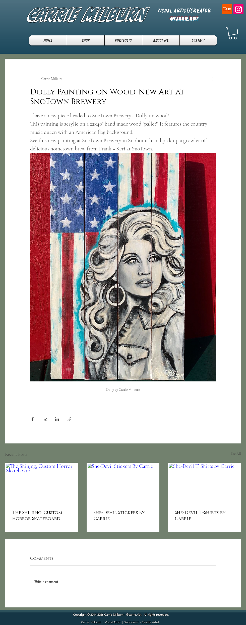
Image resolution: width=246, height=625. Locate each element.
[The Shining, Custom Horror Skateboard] (41, 484)
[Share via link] (69, 419)
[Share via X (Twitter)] (44, 419)
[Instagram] (238, 9)
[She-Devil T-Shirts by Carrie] (204, 484)
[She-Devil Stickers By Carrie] (123, 484)
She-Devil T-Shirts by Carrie (200, 516)
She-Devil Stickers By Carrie (119, 516)
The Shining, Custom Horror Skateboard (37, 516)
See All (236, 453)
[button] (233, 33)
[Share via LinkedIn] (57, 419)
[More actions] (213, 79)
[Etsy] (227, 9)
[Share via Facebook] (32, 419)
